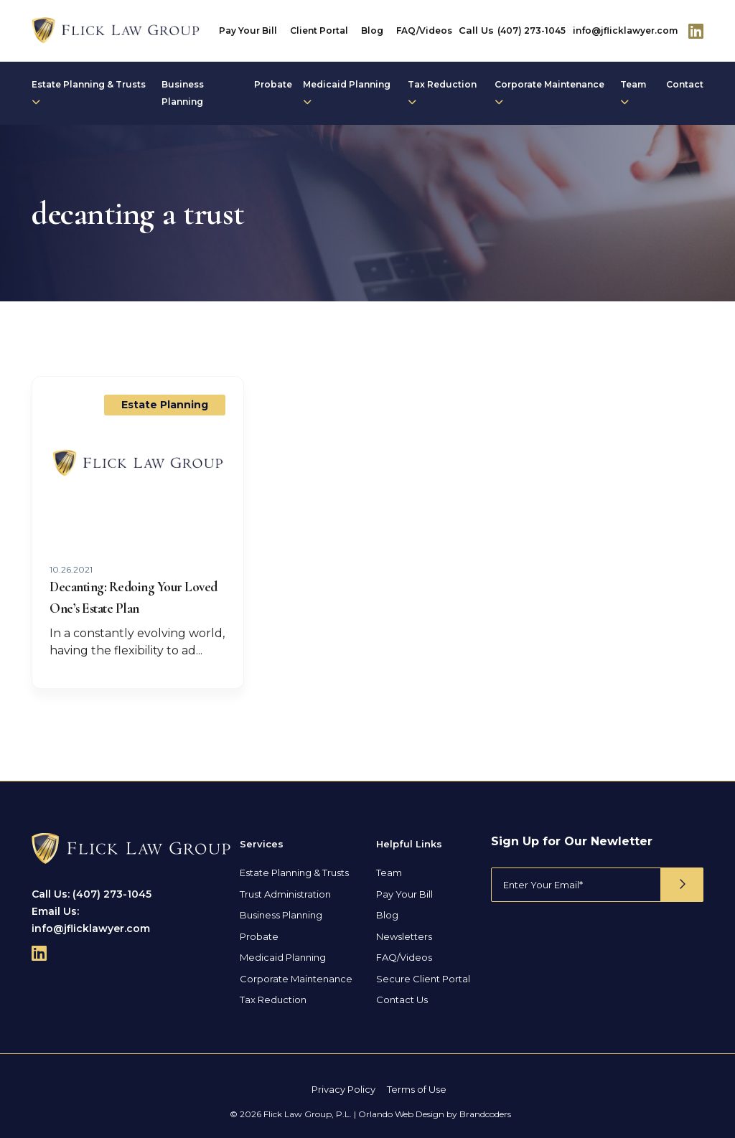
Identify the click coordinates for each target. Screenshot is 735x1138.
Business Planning (182, 93)
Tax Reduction (442, 92)
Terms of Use (416, 1089)
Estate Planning (164, 404)
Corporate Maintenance (549, 92)
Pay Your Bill (248, 30)
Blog (372, 30)
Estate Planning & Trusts (89, 92)
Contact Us (402, 999)
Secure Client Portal (423, 978)
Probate (273, 84)
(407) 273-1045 (531, 30)
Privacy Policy (343, 1089)
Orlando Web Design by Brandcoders (434, 1114)
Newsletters (404, 936)
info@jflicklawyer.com (625, 30)
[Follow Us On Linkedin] (695, 30)
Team (633, 92)
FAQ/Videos (424, 30)
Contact (684, 84)
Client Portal (319, 30)
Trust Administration (285, 894)
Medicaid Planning (346, 92)
